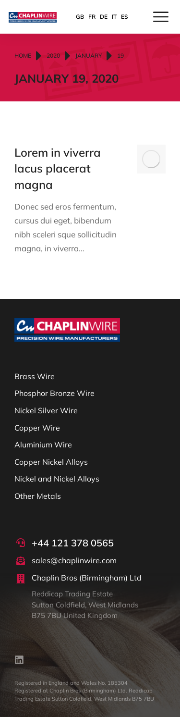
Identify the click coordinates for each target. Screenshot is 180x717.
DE (104, 16)
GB (80, 16)
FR (92, 16)
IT (114, 16)
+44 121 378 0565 (73, 543)
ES (124, 16)
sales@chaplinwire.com (74, 560)
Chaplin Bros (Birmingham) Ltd (87, 577)
